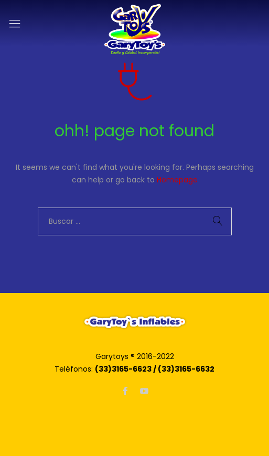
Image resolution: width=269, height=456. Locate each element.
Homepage (177, 180)
